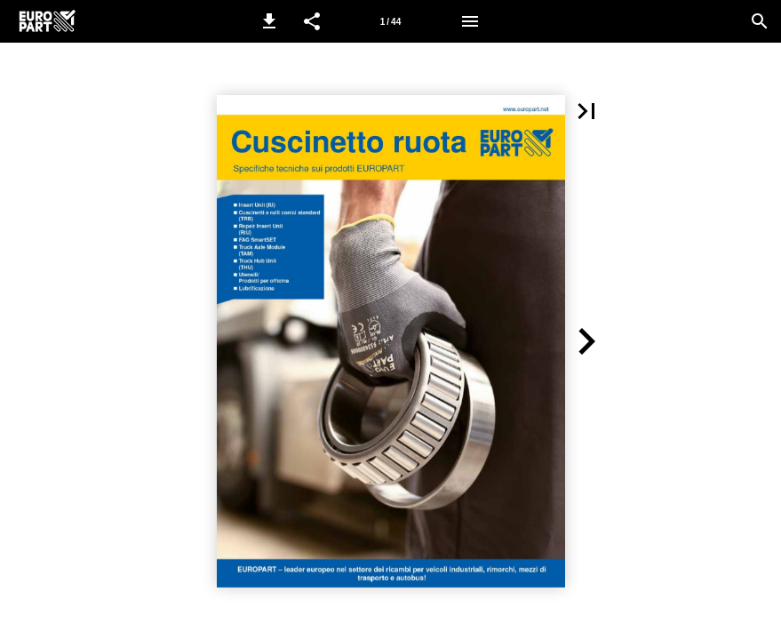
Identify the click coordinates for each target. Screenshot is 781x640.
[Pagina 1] (391, 21)
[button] (269, 21)
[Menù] (470, 21)
